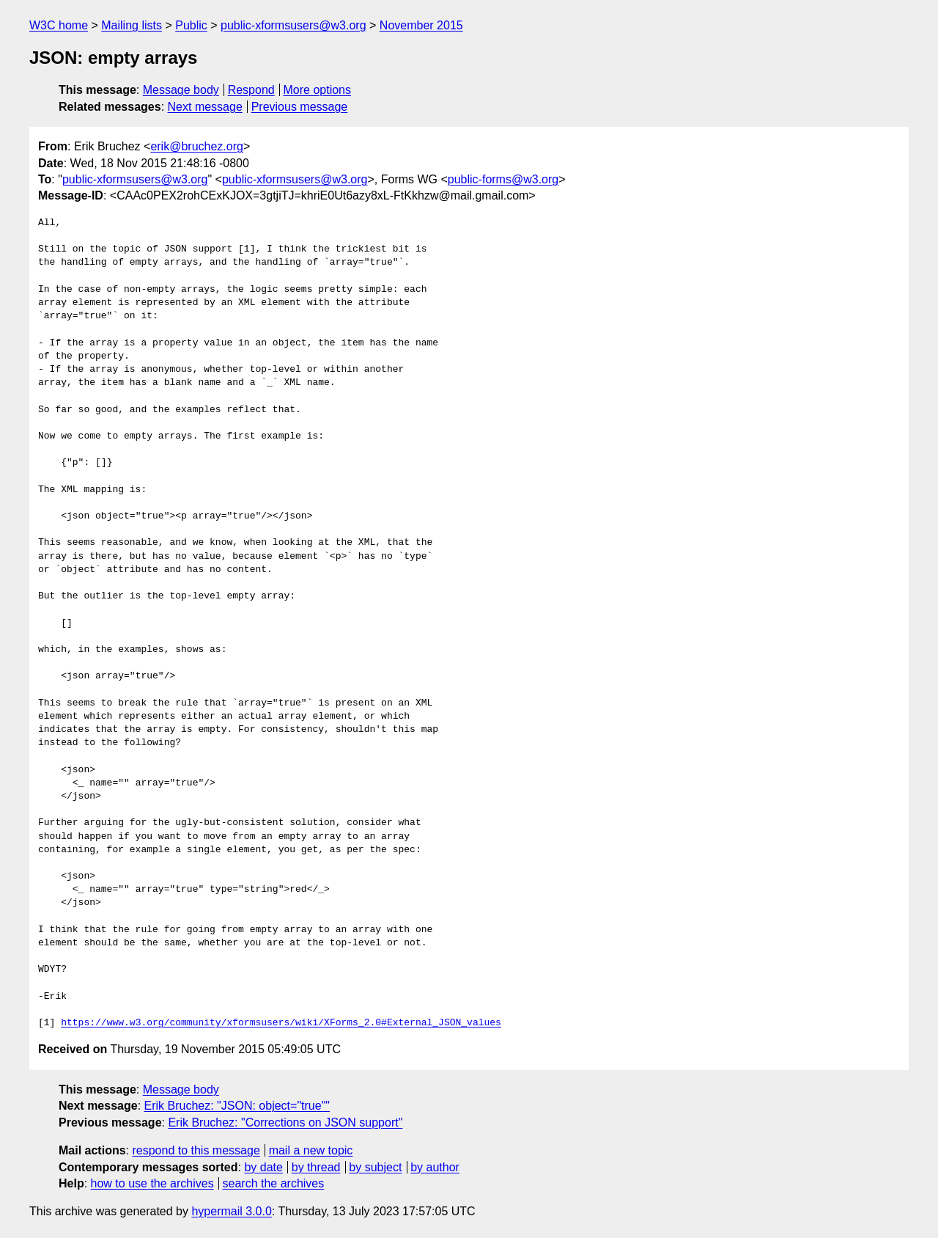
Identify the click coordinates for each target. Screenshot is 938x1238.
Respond (251, 90)
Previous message (299, 106)
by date (263, 1167)
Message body (181, 90)
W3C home (58, 25)
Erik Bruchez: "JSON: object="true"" (237, 1105)
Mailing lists (131, 25)
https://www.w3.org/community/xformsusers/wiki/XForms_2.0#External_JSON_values (281, 1023)
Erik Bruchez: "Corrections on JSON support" (285, 1122)
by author (434, 1167)
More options (318, 90)
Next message (205, 106)
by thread (316, 1167)
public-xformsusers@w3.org (293, 25)
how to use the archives (152, 1183)
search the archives (274, 1183)
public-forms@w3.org (503, 179)
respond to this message (195, 1150)
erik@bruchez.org (196, 146)
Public (191, 25)
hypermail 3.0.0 (231, 1211)
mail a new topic (311, 1150)
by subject (375, 1167)
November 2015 (421, 25)
